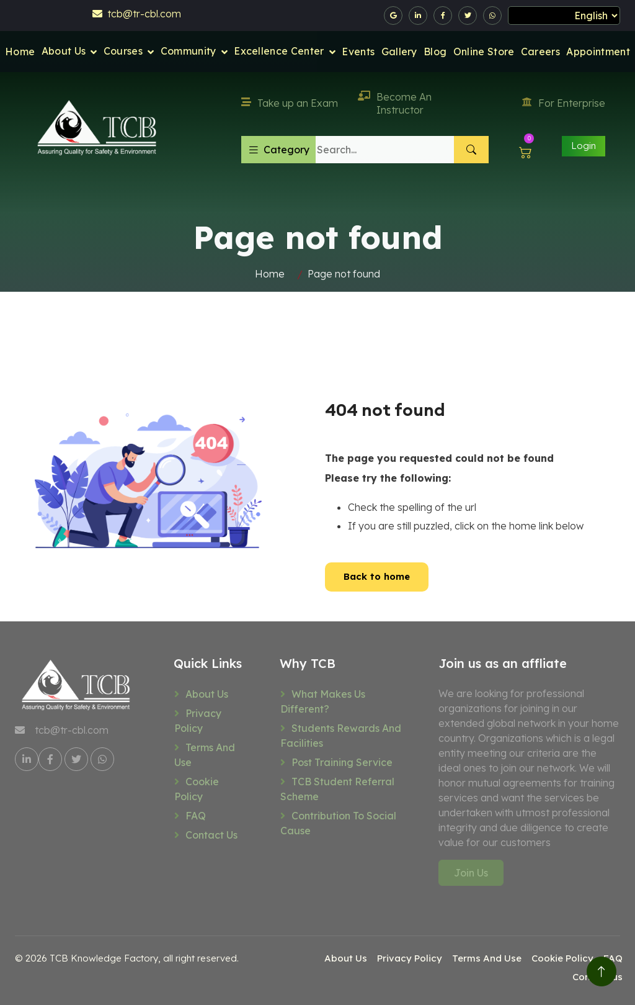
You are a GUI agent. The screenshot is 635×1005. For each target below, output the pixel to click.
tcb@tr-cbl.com (136, 13)
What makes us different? (322, 701)
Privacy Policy (197, 720)
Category (278, 149)
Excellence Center (279, 51)
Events (358, 51)
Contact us (211, 835)
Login (583, 145)
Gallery (399, 51)
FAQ (195, 815)
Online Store (484, 51)
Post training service (342, 762)
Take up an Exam (289, 103)
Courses (123, 51)
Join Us (471, 873)
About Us (64, 51)
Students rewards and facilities (340, 735)
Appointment (598, 51)
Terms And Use (204, 754)
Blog (435, 51)
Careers (540, 51)
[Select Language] (564, 15)
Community (188, 51)
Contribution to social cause (338, 823)
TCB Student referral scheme (337, 789)
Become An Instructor (395, 103)
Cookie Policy (196, 789)
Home (20, 51)
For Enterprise (563, 103)
